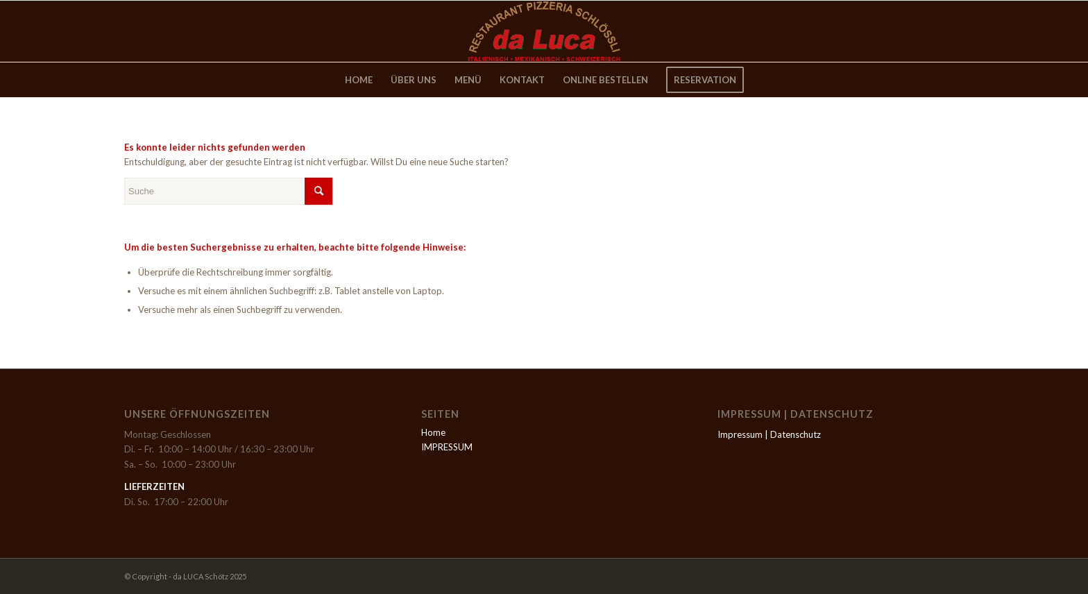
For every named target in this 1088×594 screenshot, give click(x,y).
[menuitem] (359, 79)
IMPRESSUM (447, 446)
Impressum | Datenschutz (769, 434)
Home (433, 432)
